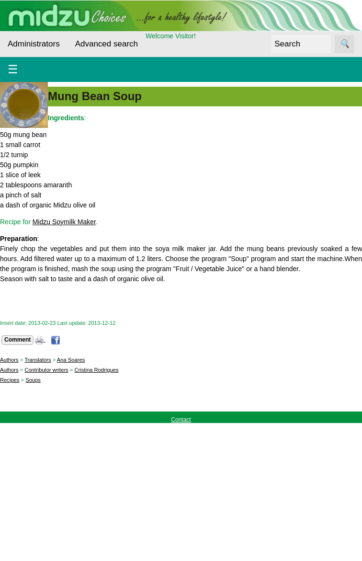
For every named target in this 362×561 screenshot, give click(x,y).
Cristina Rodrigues (96, 370)
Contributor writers (46, 370)
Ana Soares (71, 360)
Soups (33, 380)
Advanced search (106, 43)
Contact (181, 419)
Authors (9, 360)
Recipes (9, 380)
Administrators (34, 43)
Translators (37, 360)
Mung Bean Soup (95, 96)
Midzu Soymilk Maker (64, 222)
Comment (17, 339)
